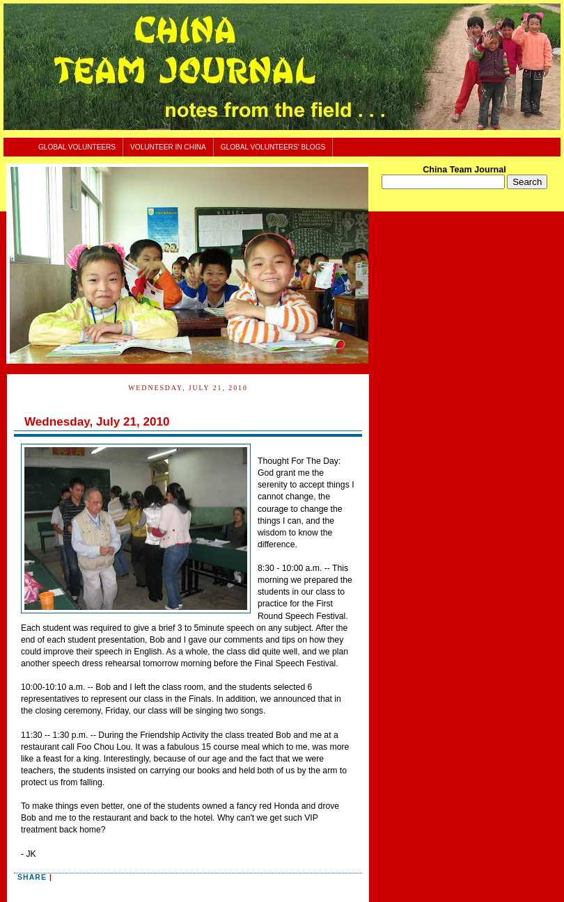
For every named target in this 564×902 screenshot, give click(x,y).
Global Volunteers (77, 147)
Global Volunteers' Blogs (273, 147)
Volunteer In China (168, 147)
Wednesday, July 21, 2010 (97, 421)
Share (32, 877)
